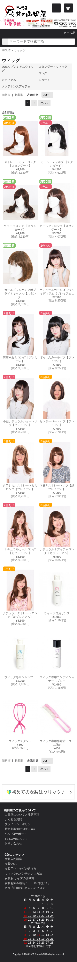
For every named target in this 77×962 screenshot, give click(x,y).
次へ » (44, 103)
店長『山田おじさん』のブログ (25, 887)
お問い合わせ (13, 843)
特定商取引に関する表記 (20, 829)
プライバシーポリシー (19, 824)
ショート (44, 80)
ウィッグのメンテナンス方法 (23, 873)
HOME (6, 50)
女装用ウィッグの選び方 (20, 868)
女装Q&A (11, 863)
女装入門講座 (13, 859)
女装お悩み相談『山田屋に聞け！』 (28, 883)
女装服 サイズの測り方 (19, 878)
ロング (42, 73)
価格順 (6, 94)
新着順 (19, 94)
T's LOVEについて (16, 838)
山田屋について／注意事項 (22, 814)
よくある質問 (13, 819)
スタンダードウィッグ (52, 66)
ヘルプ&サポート (16, 833)
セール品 (69, 32)
